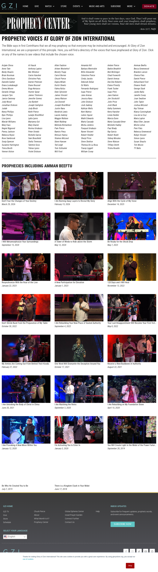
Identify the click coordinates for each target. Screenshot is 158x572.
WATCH (49, 6)
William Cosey (87, 151)
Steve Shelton (87, 141)
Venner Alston (8, 151)
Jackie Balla (139, 92)
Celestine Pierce (88, 75)
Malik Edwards (87, 118)
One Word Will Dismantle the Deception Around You (77, 363)
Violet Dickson (34, 151)
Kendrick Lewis (61, 111)
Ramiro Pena (60, 131)
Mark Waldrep (60, 121)
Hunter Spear (34, 92)
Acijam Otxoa (7, 65)
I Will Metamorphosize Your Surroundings (20, 241)
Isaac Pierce (86, 92)
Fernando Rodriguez (89, 88)
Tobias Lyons (33, 148)
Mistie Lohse (139, 125)
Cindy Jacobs (87, 78)
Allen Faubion (60, 65)
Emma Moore (7, 88)
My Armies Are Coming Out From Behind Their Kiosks (25, 363)
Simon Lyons (139, 138)
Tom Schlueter (61, 148)
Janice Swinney (8, 98)
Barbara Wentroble (89, 68)
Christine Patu (34, 78)
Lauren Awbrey (61, 115)
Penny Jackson (8, 131)
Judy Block (33, 108)
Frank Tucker (113, 88)
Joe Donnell (60, 102)
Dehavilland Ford (141, 82)
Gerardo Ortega (8, 92)
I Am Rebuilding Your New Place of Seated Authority (78, 323)
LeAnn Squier (87, 115)
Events (78, 6)
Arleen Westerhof (62, 68)
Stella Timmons (35, 141)
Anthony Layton (35, 68)
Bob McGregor (114, 72)
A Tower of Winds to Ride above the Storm (73, 241)
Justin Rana (60, 108)
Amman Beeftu (140, 65)
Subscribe (116, 6)
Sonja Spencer (8, 141)
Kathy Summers (114, 108)
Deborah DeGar (87, 82)
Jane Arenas (86, 95)
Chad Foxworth (114, 75)
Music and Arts (96, 6)
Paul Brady (112, 128)
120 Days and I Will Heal (118, 282)
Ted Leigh (59, 145)
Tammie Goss (34, 145)
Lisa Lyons (6, 118)
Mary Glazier (33, 125)
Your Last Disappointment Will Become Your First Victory (133, 323)
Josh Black (112, 105)
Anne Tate (6, 68)
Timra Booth (7, 148)
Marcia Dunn (113, 118)
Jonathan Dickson (9, 105)
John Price (112, 102)
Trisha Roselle (114, 148)
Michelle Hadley (114, 125)
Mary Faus (6, 125)
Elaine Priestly (114, 85)
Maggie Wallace (61, 118)
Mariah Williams (9, 121)
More (131, 6)
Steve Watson (113, 141)
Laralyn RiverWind (36, 115)
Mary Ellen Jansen (142, 121)
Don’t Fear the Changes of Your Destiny (19, 201)
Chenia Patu (139, 75)
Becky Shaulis (8, 72)
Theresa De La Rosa (89, 145)
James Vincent (61, 95)
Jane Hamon (113, 95)
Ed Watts (85, 85)
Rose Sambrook (8, 138)
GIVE (37, 6)
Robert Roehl (113, 135)
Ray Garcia (112, 131)
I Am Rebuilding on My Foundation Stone (126, 404)
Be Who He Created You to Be (15, 485)
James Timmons (35, 95)
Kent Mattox (86, 111)
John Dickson (87, 102)
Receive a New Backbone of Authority (124, 363)
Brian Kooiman (8, 75)
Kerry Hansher (114, 111)
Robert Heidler (87, 135)
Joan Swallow (140, 98)
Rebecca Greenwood (142, 131)
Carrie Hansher (34, 75)
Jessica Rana (86, 98)
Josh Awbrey (86, 105)
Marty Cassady (87, 121)
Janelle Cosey (140, 95)
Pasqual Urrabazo (88, 128)
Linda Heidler (113, 115)
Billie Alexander (87, 72)
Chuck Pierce (60, 78)
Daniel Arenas (113, 78)
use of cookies (28, 559)
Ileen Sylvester (61, 92)
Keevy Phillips (8, 111)
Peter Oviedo (33, 131)
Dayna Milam (60, 82)
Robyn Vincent (140, 135)
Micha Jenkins (87, 125)
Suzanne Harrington (10, 145)
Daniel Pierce (139, 78)
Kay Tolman (139, 108)
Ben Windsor (33, 72)
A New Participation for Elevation (69, 282)
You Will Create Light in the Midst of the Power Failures (132, 445)
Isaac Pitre (112, 92)
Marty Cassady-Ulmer (117, 121)
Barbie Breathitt (114, 68)
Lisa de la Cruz (140, 115)
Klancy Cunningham (142, 111)
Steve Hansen (60, 141)
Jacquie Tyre (7, 95)
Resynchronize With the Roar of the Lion (20, 282)
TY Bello (137, 148)
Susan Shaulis (140, 141)
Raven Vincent (87, 131)
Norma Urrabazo (35, 128)
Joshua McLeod (141, 105)
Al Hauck (32, 65)
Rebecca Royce (8, 135)
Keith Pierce (33, 111)
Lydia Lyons (33, 118)
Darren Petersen (35, 82)
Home (25, 6)
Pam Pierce (59, 128)
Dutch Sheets (60, 85)
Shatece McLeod (62, 138)
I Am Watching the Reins (65, 404)
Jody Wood (6, 102)
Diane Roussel (34, 85)
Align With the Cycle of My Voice (122, 201)
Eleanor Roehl (140, 85)
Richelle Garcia (34, 135)
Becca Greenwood (141, 68)
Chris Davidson (8, 78)
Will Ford (58, 151)
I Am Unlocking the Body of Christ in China (20, 404)
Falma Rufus (60, 88)
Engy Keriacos (34, 88)
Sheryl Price (86, 138)
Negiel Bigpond (8, 128)
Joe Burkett (33, 102)
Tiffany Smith (113, 145)
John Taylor (139, 102)
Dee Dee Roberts (115, 82)
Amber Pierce (113, 65)
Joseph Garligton (35, 105)
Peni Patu (138, 128)
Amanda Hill (86, 65)
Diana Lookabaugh (10, 85)
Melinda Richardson (63, 125)
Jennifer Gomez (35, 98)
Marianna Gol (34, 121)
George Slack (139, 88)
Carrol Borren (60, 75)
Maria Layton (139, 118)
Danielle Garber (8, 82)
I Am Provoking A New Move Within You (19, 445)
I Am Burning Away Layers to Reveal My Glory (75, 201)
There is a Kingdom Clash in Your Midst (72, 485)
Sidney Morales (114, 138)
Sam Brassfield (34, 138)
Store (64, 6)
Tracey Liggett (87, 148)
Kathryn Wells (87, 108)
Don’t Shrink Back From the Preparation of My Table (25, 323)
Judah (4, 108)
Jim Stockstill (114, 98)
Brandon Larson (140, 72)
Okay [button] (130, 566)
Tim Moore (138, 145)
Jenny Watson (61, 98)
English (9, 536)
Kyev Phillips (7, 115)
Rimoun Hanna (61, 135)
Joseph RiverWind (62, 105)
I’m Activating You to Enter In (67, 445)
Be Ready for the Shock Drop (120, 241)
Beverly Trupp (60, 72)
